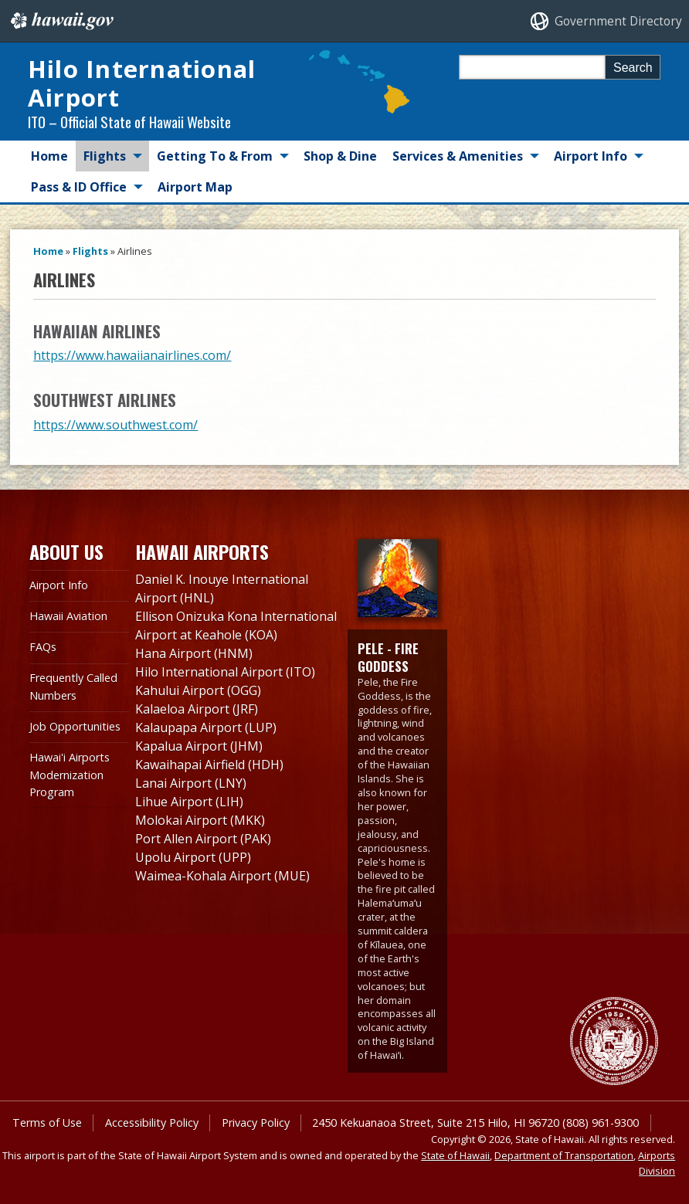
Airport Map (195, 186)
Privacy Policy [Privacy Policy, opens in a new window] (256, 1122)
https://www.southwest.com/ (115, 424)
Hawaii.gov (61, 20)
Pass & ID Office (79, 186)
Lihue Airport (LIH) (189, 801)
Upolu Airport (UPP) (193, 857)
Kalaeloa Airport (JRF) (196, 708)
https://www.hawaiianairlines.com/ (132, 355)
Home (49, 156)
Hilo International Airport (142, 83)
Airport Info (590, 156)
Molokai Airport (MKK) (200, 820)
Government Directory (618, 21)
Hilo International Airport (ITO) (225, 671)
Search (633, 67)
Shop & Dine (340, 156)
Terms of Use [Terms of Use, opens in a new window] (47, 1122)
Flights (104, 156)
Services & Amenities (457, 156)
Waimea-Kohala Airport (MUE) (222, 875)
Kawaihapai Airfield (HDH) (209, 764)
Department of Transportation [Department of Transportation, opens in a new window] (563, 1155)
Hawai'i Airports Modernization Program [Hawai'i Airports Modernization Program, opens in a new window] (69, 774)
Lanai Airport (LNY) (190, 783)
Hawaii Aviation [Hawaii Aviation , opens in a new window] (68, 616)
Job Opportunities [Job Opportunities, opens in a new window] (74, 726)
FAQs (42, 646)
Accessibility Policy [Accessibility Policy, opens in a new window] (152, 1122)
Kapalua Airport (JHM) (199, 746)
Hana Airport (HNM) (194, 653)
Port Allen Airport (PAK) (203, 838)
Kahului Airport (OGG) (198, 690)
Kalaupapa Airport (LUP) (206, 727)
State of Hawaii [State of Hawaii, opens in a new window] (455, 1155)
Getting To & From (215, 156)
